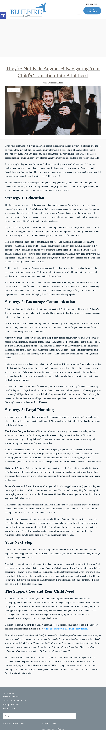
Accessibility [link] (73, 723)
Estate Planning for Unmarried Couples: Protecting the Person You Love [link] (55, 713)
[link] (3, 15)
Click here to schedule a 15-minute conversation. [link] (66, 590)
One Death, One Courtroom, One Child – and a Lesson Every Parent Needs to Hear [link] (55, 702)
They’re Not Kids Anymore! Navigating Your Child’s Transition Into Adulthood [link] (53, 33)
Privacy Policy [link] (62, 723)
